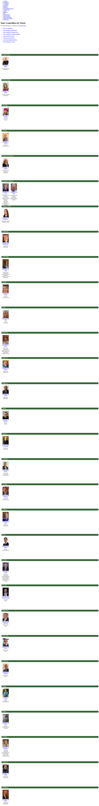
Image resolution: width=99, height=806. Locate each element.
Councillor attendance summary (10, 39)
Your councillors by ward (8, 36)
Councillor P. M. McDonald (5, 618)
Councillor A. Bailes (6, 61)
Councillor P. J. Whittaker (5, 744)
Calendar (5, 1)
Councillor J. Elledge (6, 112)
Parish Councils (6, 16)
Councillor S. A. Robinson (5, 214)
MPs (4, 13)
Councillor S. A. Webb (5, 265)
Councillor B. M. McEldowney (5, 239)
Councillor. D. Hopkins (6, 416)
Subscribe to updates (7, 18)
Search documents (7, 17)
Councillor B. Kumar (6, 466)
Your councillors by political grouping (11, 34)
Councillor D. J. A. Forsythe (5, 441)
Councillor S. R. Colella (5, 390)
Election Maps (23, 25)
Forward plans (6, 9)
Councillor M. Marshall (6, 668)
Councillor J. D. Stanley (5, 769)
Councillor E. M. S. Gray (5, 643)
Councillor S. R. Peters (5, 795)
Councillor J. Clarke (6, 693)
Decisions (5, 6)
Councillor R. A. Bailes (5, 87)
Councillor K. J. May (5, 188)
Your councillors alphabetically (10, 30)
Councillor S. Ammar (6, 289)
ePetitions (5, 7)
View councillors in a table (9, 41)
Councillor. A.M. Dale (5, 315)
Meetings (5, 12)
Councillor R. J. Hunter (5, 542)
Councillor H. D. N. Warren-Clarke (6, 592)
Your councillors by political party (10, 32)
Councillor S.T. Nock (14, 188)
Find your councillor (7, 28)
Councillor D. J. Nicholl (5, 138)
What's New (6, 19)
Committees (6, 2)
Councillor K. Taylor (6, 567)
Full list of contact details (8, 38)
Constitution (6, 3)
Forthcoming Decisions (8, 8)
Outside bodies (6, 14)
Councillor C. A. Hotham (5, 163)
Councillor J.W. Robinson (5, 491)
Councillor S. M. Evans (5, 719)
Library (5, 11)
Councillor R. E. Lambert (5, 365)
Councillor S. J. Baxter (5, 340)
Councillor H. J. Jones (5, 517)
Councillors (5, 4)
